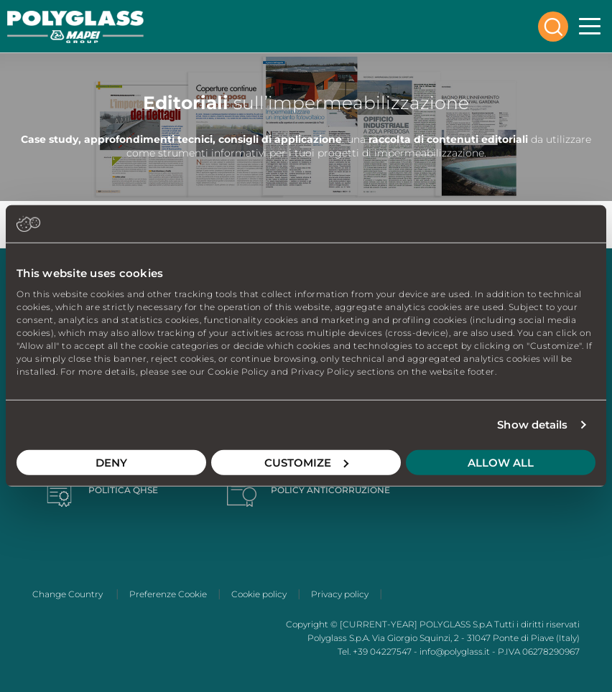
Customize (306, 462)
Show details (532, 424)
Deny (111, 462)
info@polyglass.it (454, 651)
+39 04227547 (382, 651)
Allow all (501, 462)
